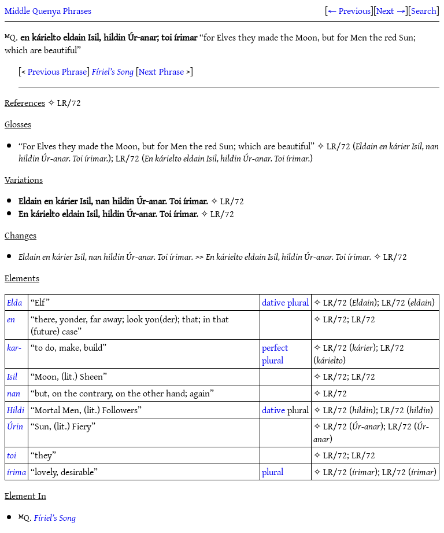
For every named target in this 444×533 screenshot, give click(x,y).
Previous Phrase (57, 71)
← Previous (349, 10)
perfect (275, 347)
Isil (12, 376)
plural (298, 302)
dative (273, 302)
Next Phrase (161, 71)
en (11, 319)
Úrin (15, 426)
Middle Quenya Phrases (48, 10)
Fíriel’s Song (113, 71)
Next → (390, 10)
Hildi (15, 410)
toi (11, 455)
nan (13, 393)
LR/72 (338, 146)
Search (423, 10)
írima (16, 472)
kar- (14, 347)
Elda (14, 302)
